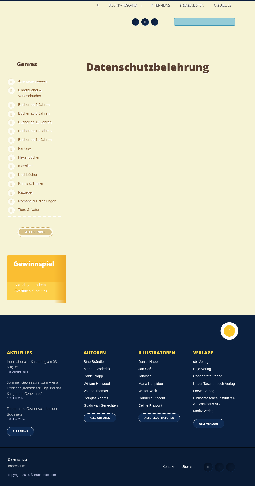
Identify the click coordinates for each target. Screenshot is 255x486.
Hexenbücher (29, 157)
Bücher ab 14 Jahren (35, 140)
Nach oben (229, 331)
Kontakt (168, 467)
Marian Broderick (97, 369)
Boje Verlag (202, 369)
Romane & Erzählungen (37, 201)
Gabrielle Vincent (151, 398)
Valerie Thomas (96, 391)
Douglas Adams (96, 398)
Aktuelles (223, 5)
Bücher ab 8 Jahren (34, 113)
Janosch (144, 376)
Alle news (20, 431)
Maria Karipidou (150, 384)
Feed (135, 22)
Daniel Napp (93, 376)
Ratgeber (25, 192)
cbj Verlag (200, 362)
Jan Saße (145, 369)
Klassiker (25, 166)
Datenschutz (17, 459)
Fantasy (24, 148)
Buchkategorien (124, 5)
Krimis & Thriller (30, 183)
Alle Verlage (208, 423)
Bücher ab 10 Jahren (35, 122)
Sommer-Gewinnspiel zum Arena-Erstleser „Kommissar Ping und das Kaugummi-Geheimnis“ (34, 388)
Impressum (16, 466)
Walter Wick (147, 391)
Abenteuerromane (32, 81)
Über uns (188, 467)
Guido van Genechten (101, 405)
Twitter (154, 22)
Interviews (160, 5)
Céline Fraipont (150, 405)
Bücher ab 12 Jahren (35, 131)
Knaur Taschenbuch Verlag (214, 384)
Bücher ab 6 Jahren (34, 105)
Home (99, 5)
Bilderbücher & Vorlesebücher (30, 93)
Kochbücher (27, 175)
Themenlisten (192, 5)
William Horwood (97, 384)
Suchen (230, 22)
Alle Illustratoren (159, 418)
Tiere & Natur (28, 210)
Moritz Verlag (203, 411)
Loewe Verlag (203, 391)
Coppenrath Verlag (207, 376)
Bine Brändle (94, 362)
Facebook (145, 22)
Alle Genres (35, 232)
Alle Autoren (100, 418)
